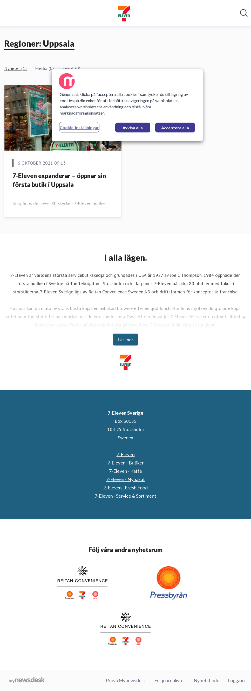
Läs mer (125, 339)
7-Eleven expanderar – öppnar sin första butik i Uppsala (59, 180)
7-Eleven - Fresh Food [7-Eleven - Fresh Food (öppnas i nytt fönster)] (126, 487)
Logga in (236, 680)
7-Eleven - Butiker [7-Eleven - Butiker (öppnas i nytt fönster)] (125, 463)
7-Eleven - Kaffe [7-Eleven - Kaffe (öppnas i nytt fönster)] (125, 471)
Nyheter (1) (15, 68)
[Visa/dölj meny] (9, 13)
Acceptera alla (175, 127)
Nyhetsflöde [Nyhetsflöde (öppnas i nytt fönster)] (206, 680)
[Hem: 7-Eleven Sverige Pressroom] (124, 13)
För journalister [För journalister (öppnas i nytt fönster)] (169, 680)
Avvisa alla (133, 127)
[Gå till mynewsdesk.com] (27, 680)
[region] (127, 105)
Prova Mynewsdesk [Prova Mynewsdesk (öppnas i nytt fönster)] (126, 680)
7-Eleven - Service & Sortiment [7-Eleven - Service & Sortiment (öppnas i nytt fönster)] (125, 496)
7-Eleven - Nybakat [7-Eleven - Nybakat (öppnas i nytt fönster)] (125, 479)
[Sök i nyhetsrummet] (244, 13)
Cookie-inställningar (79, 127)
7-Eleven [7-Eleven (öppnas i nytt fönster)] (126, 454)
